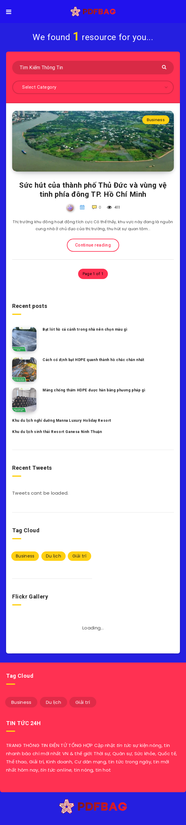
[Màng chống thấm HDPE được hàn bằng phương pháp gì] (24, 400)
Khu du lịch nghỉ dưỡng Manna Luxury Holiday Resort (61, 420)
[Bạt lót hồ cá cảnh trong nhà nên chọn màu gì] (24, 339)
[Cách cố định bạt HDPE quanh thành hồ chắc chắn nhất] (24, 369)
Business (156, 120)
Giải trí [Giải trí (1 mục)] (79, 556)
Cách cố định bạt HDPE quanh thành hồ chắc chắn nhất (93, 360)
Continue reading (93, 245)
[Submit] (165, 66)
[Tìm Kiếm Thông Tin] (93, 67)
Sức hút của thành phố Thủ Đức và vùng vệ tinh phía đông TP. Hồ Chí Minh (93, 190)
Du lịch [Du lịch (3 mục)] (53, 556)
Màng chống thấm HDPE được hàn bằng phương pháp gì (94, 390)
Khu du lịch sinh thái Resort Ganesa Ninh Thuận (57, 432)
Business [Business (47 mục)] (25, 556)
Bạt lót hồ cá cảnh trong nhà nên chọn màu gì (85, 329)
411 (113, 207)
